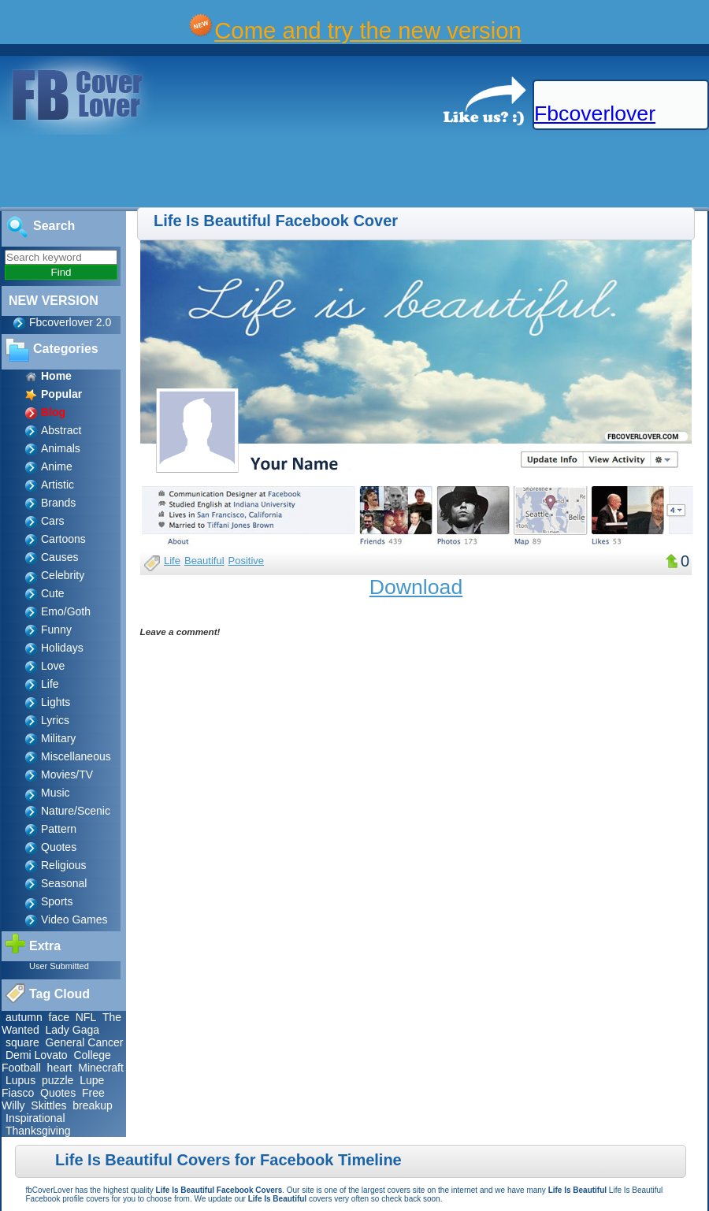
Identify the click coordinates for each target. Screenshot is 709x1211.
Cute (53, 593)
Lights (55, 702)
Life (50, 684)
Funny (56, 629)
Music (55, 792)
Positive (246, 560)
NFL (86, 1017)
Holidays (62, 647)
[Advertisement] (287, 171)
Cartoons (63, 539)
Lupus (20, 1080)
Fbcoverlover (594, 113)
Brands (58, 502)
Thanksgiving (38, 1130)
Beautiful (204, 560)
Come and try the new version (368, 30)
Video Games (74, 919)
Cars (53, 520)
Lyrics (55, 720)
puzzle (57, 1080)
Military (58, 738)
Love (53, 665)
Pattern (58, 829)
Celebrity (62, 575)
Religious (64, 865)
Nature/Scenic (75, 810)
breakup (92, 1105)
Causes (59, 557)
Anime (56, 466)
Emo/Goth (66, 611)
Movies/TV (67, 774)
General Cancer (85, 1042)
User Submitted (59, 966)
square (22, 1042)
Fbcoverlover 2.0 (70, 322)
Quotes (58, 847)
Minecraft (101, 1067)
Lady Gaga (73, 1029)
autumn (24, 1017)
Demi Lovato (37, 1055)
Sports (56, 901)
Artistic (57, 484)
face (58, 1017)
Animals (60, 448)
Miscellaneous (76, 756)
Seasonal (64, 883)
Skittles (48, 1105)
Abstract (61, 430)
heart (59, 1067)
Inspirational (35, 1118)
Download (416, 587)
